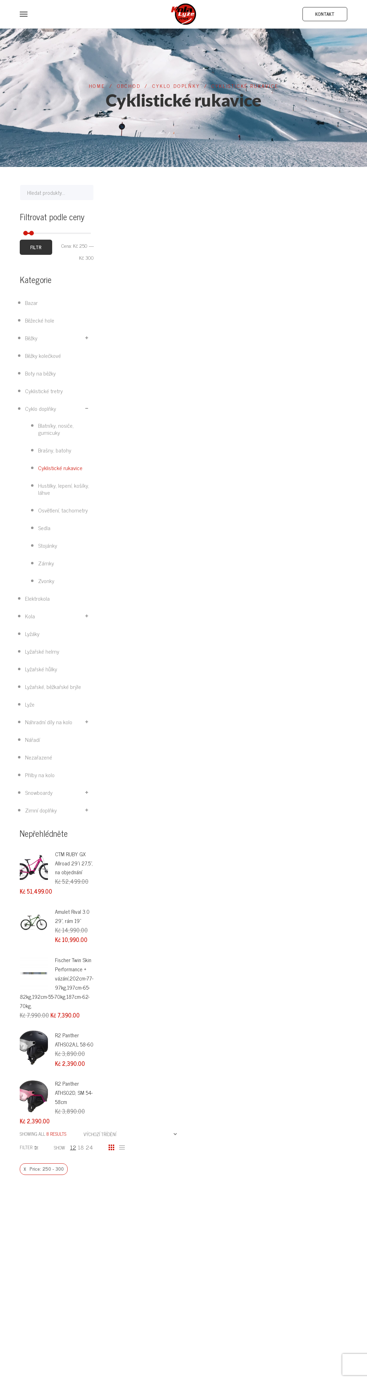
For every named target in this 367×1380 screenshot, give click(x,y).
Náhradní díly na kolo (48, 721)
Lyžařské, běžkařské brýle (53, 686)
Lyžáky (32, 633)
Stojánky (47, 545)
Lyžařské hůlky (41, 668)
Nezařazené (38, 757)
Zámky (46, 563)
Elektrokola (37, 598)
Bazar (31, 302)
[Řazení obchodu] (130, 1134)
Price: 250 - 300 (47, 1168)
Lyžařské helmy (42, 651)
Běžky (31, 337)
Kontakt (325, 14)
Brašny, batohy (54, 450)
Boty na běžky (40, 373)
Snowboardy (39, 792)
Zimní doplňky (41, 810)
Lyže (30, 704)
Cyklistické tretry (44, 390)
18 (81, 1147)
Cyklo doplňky (40, 408)
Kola (30, 615)
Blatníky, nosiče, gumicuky (56, 429)
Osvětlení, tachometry (63, 510)
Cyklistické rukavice (60, 467)
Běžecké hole (39, 320)
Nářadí (32, 739)
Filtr (36, 247)
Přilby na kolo (40, 774)
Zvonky (46, 580)
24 (89, 1147)
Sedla (44, 527)
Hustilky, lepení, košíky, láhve (63, 489)
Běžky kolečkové (43, 355)
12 (73, 1147)
